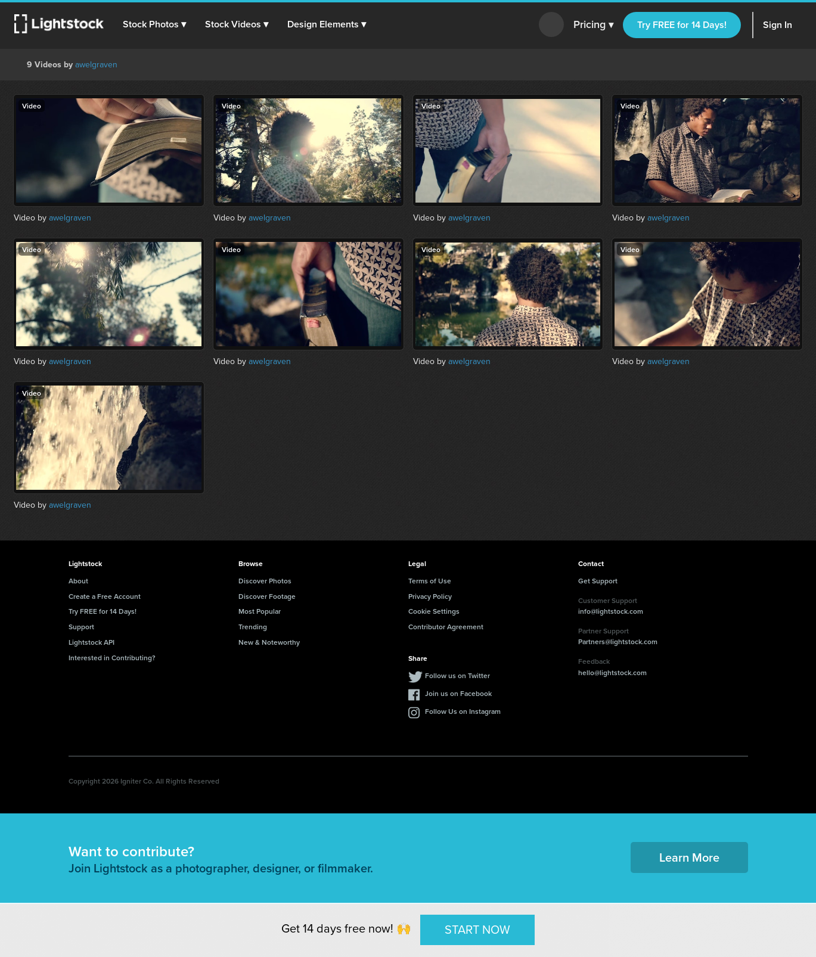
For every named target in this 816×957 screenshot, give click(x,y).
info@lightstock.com (610, 611)
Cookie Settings (434, 611)
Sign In (777, 25)
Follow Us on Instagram (463, 711)
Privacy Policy (430, 596)
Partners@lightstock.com (617, 641)
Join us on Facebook (458, 693)
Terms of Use (429, 581)
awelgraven (96, 64)
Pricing (593, 25)
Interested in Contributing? (112, 657)
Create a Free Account (105, 596)
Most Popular (259, 611)
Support (81, 627)
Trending (252, 627)
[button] (154, 24)
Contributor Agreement (445, 627)
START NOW (477, 930)
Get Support (598, 581)
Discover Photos (264, 581)
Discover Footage (267, 596)
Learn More (689, 857)
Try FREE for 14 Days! (682, 25)
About (78, 581)
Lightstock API (91, 642)
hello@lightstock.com (612, 672)
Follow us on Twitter (457, 675)
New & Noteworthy (269, 642)
